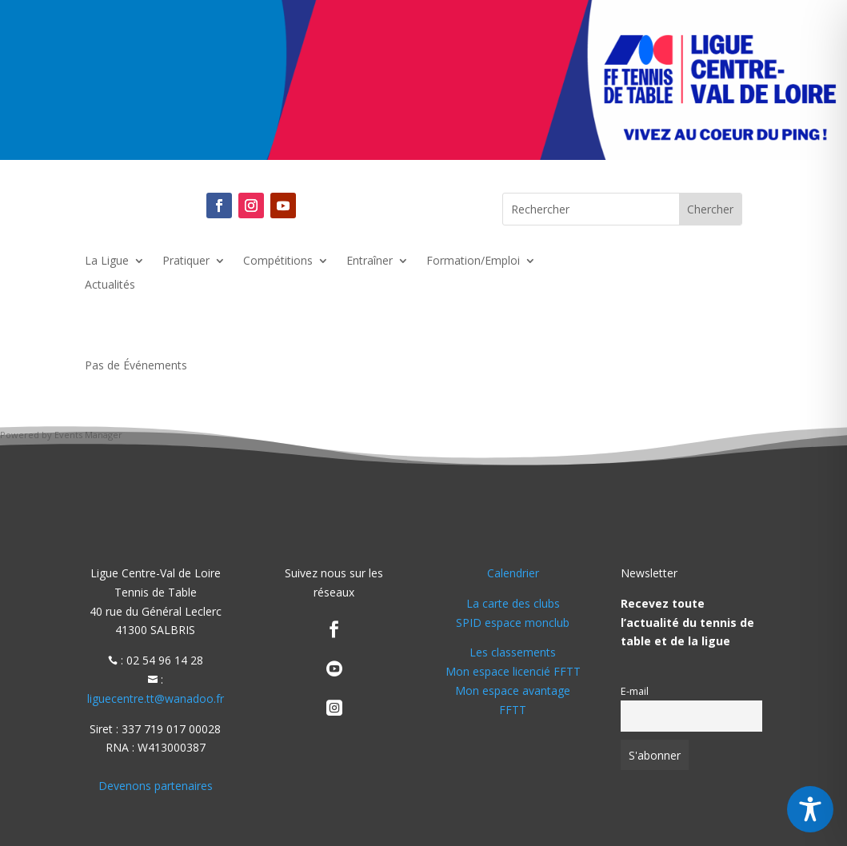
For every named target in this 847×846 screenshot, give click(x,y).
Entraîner (369, 261)
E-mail (635, 691)
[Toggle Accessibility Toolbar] (810, 809)
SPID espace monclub (512, 622)
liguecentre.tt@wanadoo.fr (155, 698)
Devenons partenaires (155, 785)
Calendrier (513, 573)
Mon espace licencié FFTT (513, 671)
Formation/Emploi (473, 261)
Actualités (110, 285)
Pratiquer (186, 261)
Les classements (512, 652)
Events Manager (88, 435)
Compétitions (278, 261)
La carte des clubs (513, 603)
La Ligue (107, 261)
